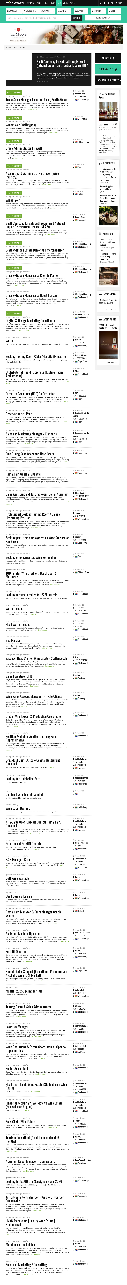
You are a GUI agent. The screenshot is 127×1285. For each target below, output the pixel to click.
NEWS (46, 3)
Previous (4, 70)
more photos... (112, 362)
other (113, 11)
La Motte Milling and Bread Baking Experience (108, 256)
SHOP (119, 3)
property (97, 11)
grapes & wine (31, 11)
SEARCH (76, 17)
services (63, 11)
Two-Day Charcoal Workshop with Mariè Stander (108, 242)
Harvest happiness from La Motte (107, 188)
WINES (39, 3)
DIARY (53, 3)
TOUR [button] (73, 3)
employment (13, 11)
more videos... (112, 309)
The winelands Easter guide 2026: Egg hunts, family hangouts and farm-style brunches (108, 174)
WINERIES (30, 3)
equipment (46, 11)
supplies (80, 11)
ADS (59, 3)
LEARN (65, 3)
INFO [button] (110, 3)
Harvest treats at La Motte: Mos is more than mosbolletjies (108, 198)
